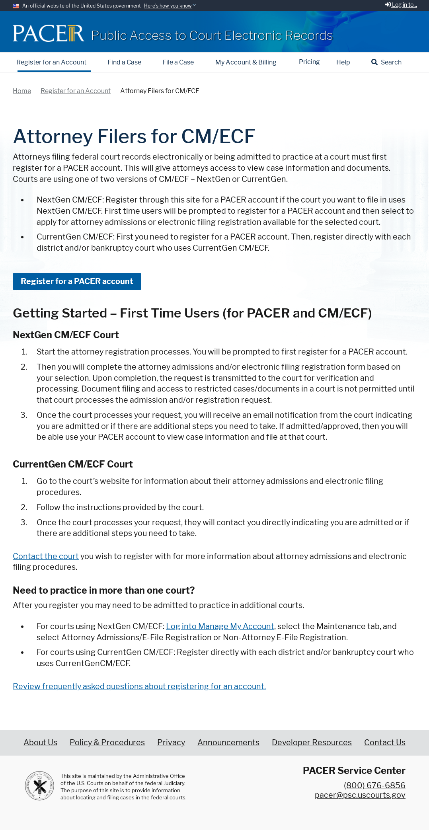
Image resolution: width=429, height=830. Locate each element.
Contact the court (46, 556)
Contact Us (385, 742)
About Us (40, 742)
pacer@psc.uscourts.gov (360, 795)
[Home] (48, 33)
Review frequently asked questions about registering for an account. (139, 686)
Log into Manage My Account (220, 626)
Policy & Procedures (107, 742)
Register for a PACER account (77, 281)
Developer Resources (312, 742)
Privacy (171, 742)
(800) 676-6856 (375, 785)
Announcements (228, 742)
